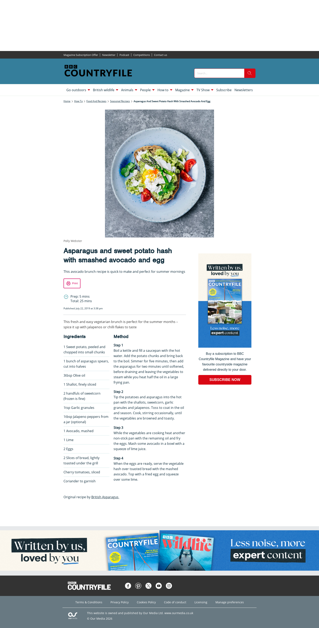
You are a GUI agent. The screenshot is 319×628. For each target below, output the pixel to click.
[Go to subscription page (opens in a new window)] (224, 346)
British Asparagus (105, 497)
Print (75, 283)
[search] (249, 73)
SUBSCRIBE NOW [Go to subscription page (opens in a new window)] (224, 380)
